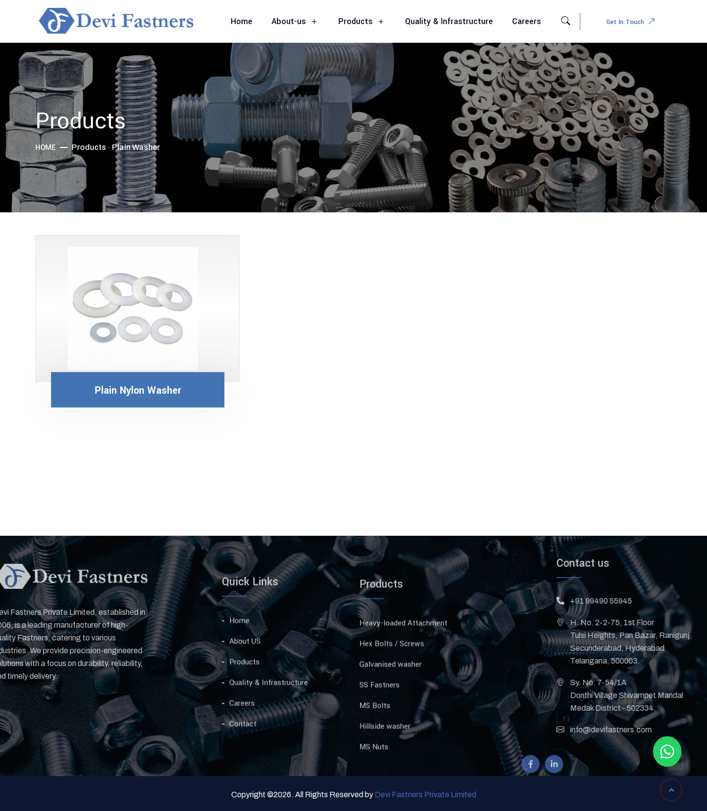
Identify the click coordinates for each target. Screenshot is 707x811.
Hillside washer (384, 755)
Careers (526, 21)
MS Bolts (374, 734)
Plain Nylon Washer (138, 390)
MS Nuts (373, 776)
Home (241, 21)
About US (245, 667)
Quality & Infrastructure (449, 21)
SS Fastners (379, 714)
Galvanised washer (390, 693)
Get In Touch (633, 22)
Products (362, 22)
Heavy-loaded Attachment (403, 652)
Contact (242, 750)
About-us (295, 22)
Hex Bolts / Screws (391, 672)
